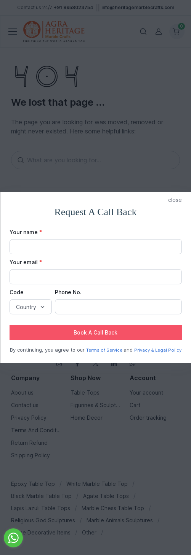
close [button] (175, 200)
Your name (26, 232)
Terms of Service (105, 350)
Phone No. (68, 292)
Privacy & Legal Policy (157, 350)
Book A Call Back (95, 332)
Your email (26, 262)
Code (17, 292)
